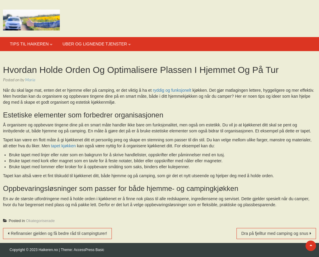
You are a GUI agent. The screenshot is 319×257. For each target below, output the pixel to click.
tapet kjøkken (63, 145)
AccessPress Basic (89, 250)
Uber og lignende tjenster (94, 44)
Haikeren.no (49, 250)
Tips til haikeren (29, 44)
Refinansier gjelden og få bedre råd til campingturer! (59, 233)
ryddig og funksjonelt (172, 90)
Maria (30, 79)
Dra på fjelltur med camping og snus (274, 233)
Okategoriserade (40, 220)
